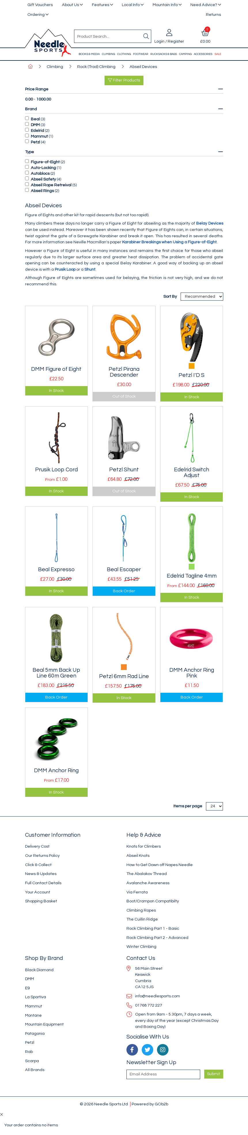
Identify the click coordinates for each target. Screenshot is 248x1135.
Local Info (131, 5)
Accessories (203, 54)
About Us (70, 5)
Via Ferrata (137, 892)
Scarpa (32, 1061)
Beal (35, 119)
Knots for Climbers (143, 846)
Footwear (140, 54)
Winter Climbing (141, 946)
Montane (33, 1015)
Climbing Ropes (141, 910)
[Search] (146, 36)
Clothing (124, 54)
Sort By (170, 296)
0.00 (29, 99)
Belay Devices (209, 223)
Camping (185, 54)
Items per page (187, 806)
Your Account (37, 892)
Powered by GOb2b (150, 1104)
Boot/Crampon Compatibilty (152, 901)
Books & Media (89, 54)
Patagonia (35, 1033)
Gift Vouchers (40, 5)
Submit (213, 1074)
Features (100, 5)
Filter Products (124, 80)
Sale (218, 54)
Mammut (39, 136)
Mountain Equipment (44, 1024)
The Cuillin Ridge (142, 919)
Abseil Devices (143, 66)
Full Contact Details (43, 883)
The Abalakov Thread (146, 874)
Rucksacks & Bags (163, 54)
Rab (29, 1051)
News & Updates (40, 874)
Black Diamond (39, 970)
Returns (213, 14)
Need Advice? (203, 5)
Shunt (89, 269)
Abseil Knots (137, 855)
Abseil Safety (43, 179)
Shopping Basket (41, 901)
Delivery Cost (37, 846)
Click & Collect (38, 865)
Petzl (35, 142)
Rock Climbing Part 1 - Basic (152, 928)
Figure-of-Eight (45, 162)
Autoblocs (40, 173)
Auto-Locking (43, 168)
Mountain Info (165, 5)
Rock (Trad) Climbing (96, 66)
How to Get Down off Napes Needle (159, 865)
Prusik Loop (65, 269)
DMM (35, 125)
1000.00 (43, 99)
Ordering (36, 14)
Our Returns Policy (42, 855)
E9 (27, 988)
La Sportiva (35, 997)
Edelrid (37, 130)
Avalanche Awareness (147, 883)
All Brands (34, 1070)
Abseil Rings (42, 191)
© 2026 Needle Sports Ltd (104, 1104)
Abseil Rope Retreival (51, 185)
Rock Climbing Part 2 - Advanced (157, 937)
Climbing (108, 54)
